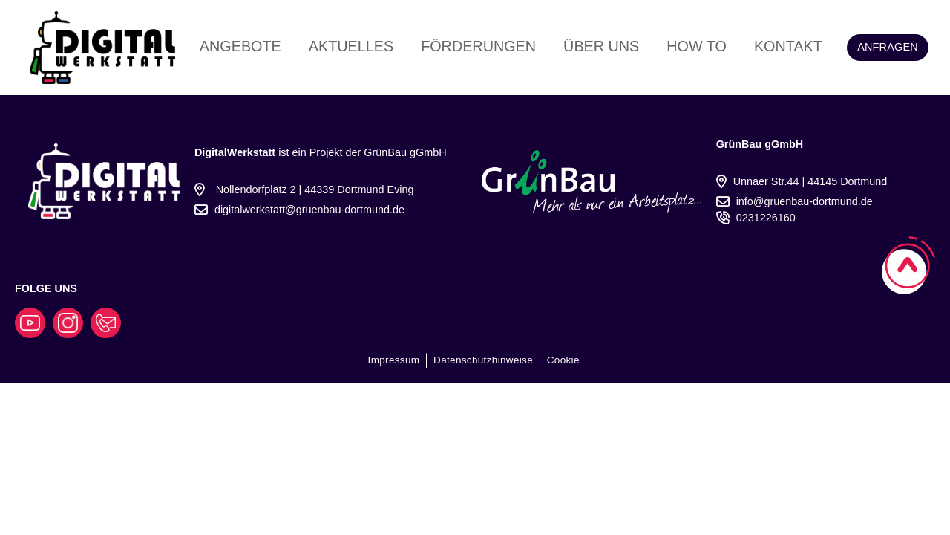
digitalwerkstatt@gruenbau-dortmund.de (309, 209)
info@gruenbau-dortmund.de (804, 201)
